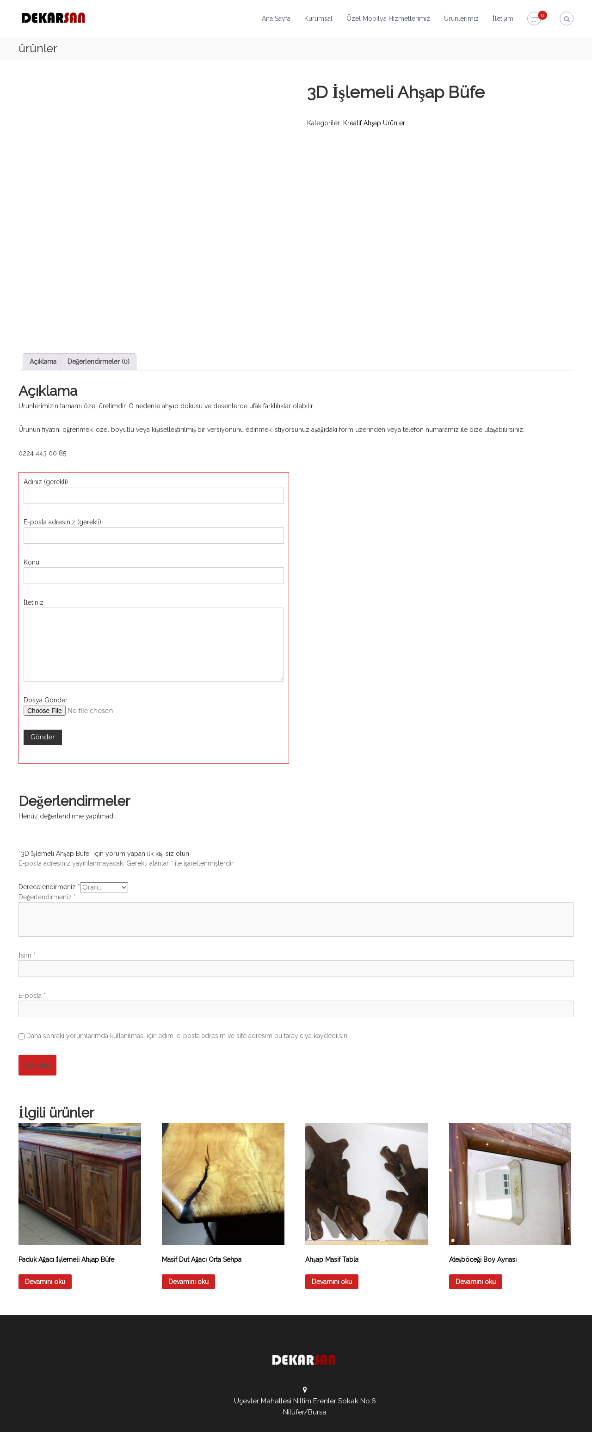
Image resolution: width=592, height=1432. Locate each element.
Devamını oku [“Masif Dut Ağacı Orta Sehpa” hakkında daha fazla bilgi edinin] (188, 1193)
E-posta (32, 906)
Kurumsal (318, 18)
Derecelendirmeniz (49, 798)
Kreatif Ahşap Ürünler (374, 123)
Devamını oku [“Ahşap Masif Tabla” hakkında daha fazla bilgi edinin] (332, 1193)
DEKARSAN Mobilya (114, 1418)
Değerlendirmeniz (47, 808)
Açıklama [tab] (43, 273)
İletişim (503, 18)
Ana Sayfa (276, 18)
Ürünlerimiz (461, 18)
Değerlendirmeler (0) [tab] (99, 273)
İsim (27, 866)
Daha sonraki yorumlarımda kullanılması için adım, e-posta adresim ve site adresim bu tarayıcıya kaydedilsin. (187, 947)
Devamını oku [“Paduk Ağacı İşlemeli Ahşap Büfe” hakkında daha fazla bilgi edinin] (45, 1193)
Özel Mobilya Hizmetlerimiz (388, 18)
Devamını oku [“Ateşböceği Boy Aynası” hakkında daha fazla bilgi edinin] (476, 1193)
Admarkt (221, 1418)
